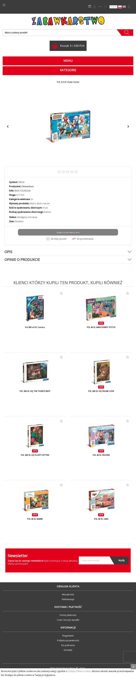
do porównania (82, 238)
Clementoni (27, 186)
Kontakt (68, 650)
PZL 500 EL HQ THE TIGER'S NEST (35, 391)
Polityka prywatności (68, 640)
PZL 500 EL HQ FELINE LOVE (101, 391)
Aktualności (68, 594)
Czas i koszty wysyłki (68, 619)
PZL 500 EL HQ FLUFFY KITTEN (35, 455)
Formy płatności (68, 615)
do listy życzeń (56, 238)
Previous (7, 126)
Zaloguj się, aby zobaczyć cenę (68, 232)
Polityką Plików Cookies (79, 671)
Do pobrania (68, 645)
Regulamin (68, 635)
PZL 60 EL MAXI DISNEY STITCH (101, 327)
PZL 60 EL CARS (101, 519)
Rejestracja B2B (94, 6)
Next (128, 126)
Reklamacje (68, 599)
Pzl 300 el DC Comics (35, 327)
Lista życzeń (105, 6)
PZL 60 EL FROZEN (101, 455)
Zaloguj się (129, 6)
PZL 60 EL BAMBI (35, 519)
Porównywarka (100, 6)
